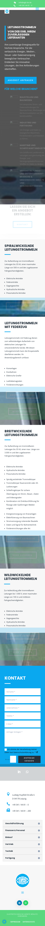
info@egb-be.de (25, 2)
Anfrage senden (29, 759)
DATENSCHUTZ (29, 922)
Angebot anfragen (20, 80)
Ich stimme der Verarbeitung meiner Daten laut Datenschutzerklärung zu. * (21, 750)
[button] (4, 921)
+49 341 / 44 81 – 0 (20, 804)
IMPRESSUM (15, 922)
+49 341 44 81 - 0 (25, 5)
